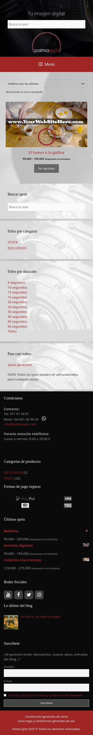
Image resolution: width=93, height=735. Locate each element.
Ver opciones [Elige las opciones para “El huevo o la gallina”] (46, 168)
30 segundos (17, 311)
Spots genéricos (20, 365)
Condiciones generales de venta (46, 716)
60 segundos (17, 326)
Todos (12, 331)
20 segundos (17, 302)
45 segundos (17, 321)
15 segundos (17, 297)
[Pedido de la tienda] (46, 84)
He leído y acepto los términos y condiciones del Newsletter (45, 695)
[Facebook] (18, 594)
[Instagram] (39, 594)
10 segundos (17, 287)
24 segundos (17, 307)
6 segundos (16, 282)
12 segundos (17, 292)
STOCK (13, 242)
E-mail (7, 681)
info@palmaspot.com (20, 424)
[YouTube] (8, 594)
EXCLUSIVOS (17, 248)
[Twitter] (28, 594)
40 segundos (17, 316)
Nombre (9, 667)
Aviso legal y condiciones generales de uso (46, 721)
